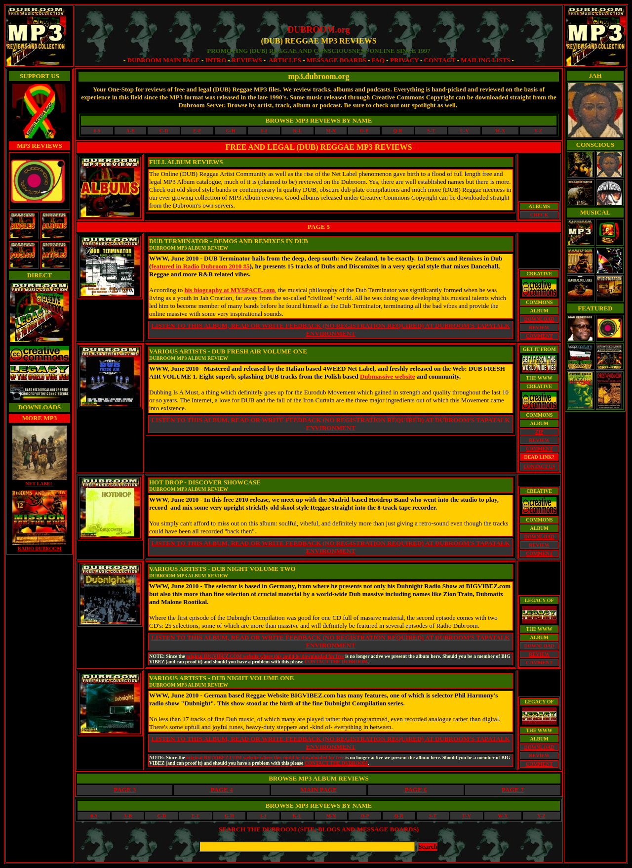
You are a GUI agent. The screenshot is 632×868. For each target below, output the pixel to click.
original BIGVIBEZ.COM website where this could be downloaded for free (265, 656)
